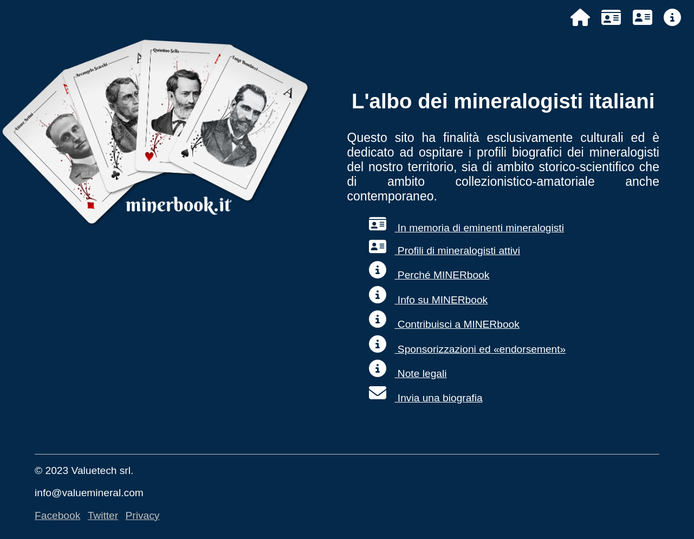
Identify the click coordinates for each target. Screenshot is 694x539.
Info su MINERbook (428, 300)
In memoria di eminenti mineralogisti (466, 227)
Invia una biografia (426, 398)
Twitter (103, 515)
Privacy (143, 515)
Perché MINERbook (429, 275)
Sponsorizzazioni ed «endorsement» (467, 349)
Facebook (57, 515)
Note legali (408, 373)
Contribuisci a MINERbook (444, 324)
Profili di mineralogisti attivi (444, 250)
